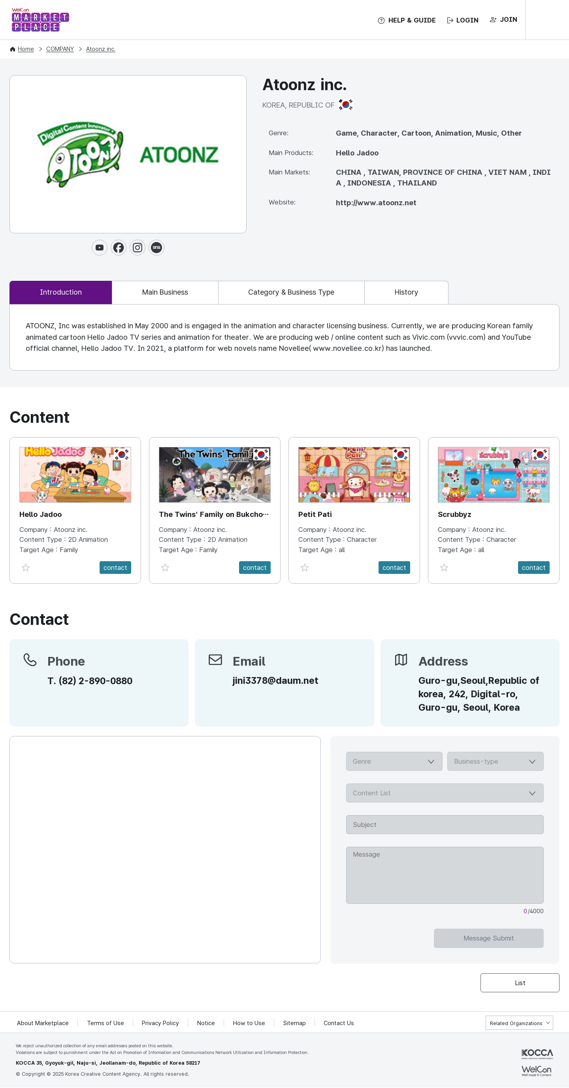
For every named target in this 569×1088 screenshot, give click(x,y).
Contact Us (340, 1023)
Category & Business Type (301, 292)
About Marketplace (43, 1023)
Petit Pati (315, 514)
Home (26, 49)
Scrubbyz (454, 514)
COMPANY (60, 49)
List (520, 983)
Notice (207, 1023)
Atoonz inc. (100, 49)
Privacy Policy (161, 1023)
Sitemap (295, 1023)
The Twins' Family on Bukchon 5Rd (213, 515)
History (421, 292)
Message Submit (512, 938)
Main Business (170, 292)
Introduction (62, 292)
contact (115, 568)
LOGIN (467, 20)
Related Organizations (516, 1024)
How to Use (250, 1023)
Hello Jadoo (40, 514)
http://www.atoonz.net (376, 202)
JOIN (508, 19)
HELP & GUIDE (412, 20)
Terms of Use (105, 1023)
